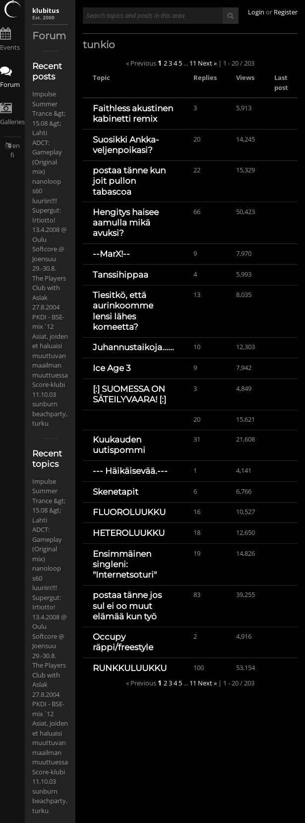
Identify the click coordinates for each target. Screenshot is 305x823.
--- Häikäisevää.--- (130, 471)
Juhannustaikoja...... (133, 347)
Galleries (12, 121)
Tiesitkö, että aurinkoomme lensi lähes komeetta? (123, 310)
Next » (207, 63)
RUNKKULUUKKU (130, 668)
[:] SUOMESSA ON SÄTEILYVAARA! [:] (129, 394)
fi (12, 154)
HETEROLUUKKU (129, 533)
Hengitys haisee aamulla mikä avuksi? (126, 222)
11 (192, 63)
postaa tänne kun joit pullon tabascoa (129, 180)
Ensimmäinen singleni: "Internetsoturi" (125, 564)
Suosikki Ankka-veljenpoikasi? (126, 145)
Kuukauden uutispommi (119, 445)
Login (256, 11)
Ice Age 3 (112, 368)
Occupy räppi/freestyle (123, 642)
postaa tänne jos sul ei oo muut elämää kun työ (127, 605)
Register (286, 11)
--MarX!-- (111, 254)
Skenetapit (115, 492)
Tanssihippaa (120, 275)
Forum (10, 84)
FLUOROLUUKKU (129, 512)
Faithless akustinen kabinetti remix (133, 113)
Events (10, 47)
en (16, 145)
